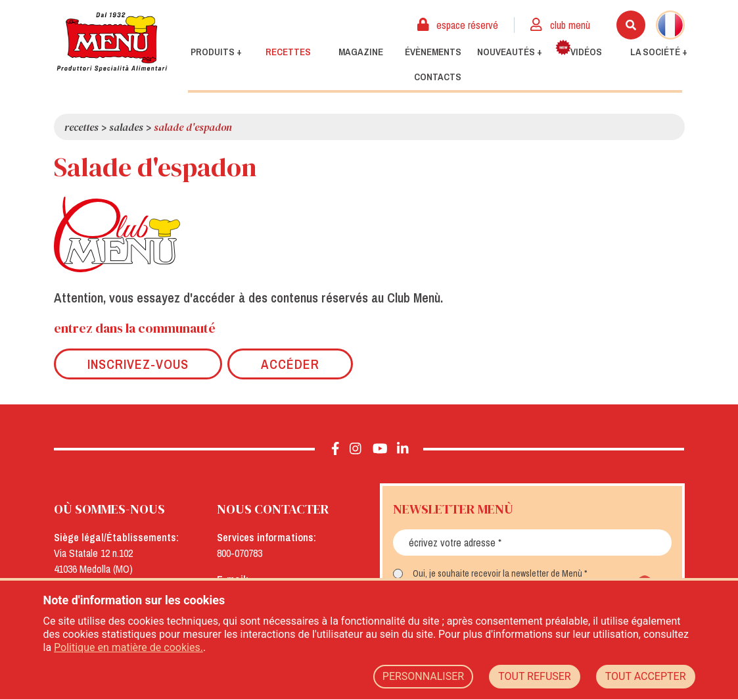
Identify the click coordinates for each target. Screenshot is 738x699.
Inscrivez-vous (138, 364)
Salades (126, 127)
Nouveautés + (509, 52)
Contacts (437, 77)
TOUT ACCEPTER (645, 676)
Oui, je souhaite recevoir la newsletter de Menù (497, 573)
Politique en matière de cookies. (128, 647)
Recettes (288, 52)
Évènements (433, 52)
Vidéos (578, 49)
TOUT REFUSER (534, 676)
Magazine (360, 52)
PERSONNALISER (423, 676)
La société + (658, 52)
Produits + (216, 52)
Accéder (290, 364)
